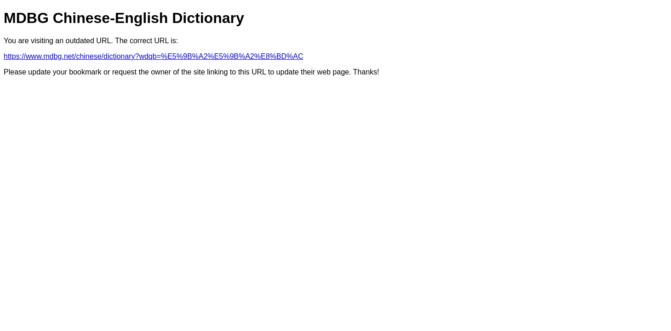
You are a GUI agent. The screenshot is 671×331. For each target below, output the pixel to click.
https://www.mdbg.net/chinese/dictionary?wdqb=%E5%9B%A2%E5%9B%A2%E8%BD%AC (153, 56)
